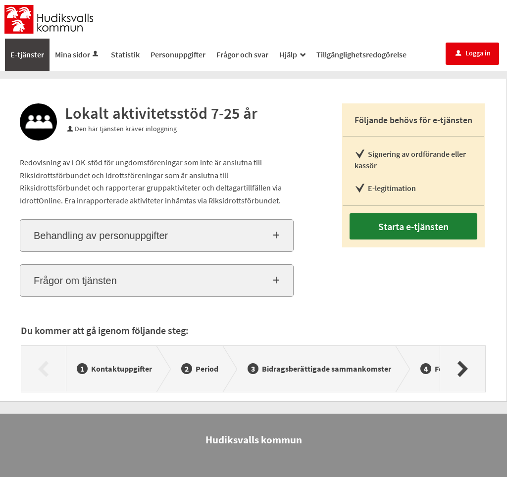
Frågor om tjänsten (75, 280)
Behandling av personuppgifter (101, 235)
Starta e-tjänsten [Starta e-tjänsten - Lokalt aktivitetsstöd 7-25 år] (413, 226)
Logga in (473, 52)
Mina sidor (77, 54)
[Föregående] (43, 368)
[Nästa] (462, 368)
